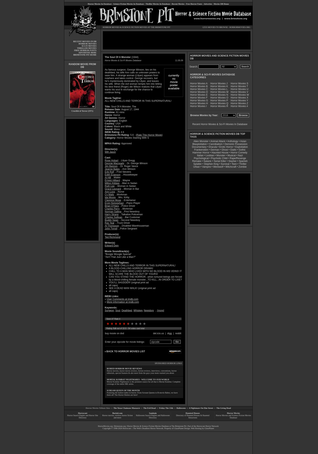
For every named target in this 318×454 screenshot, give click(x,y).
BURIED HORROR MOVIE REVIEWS (124, 368)
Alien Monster (200, 141)
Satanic (207, 161)
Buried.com (117, 413)
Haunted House (220, 152)
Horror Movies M (219, 92)
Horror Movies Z (239, 103)
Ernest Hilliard (112, 180)
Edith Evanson (112, 174)
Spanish (243, 161)
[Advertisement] (82, 180)
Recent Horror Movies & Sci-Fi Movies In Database (219, 124)
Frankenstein (201, 149)
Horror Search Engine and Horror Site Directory (82, 416)
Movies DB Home (221, 4)
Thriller (243, 164)
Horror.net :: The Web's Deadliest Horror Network (143, 428)
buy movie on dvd (114, 333)
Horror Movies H (199, 103)
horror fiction (127, 415)
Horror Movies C (199, 89)
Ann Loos (110, 191)
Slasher (232, 161)
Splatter (197, 164)
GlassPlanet (209, 428)
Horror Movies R (219, 106)
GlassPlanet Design (182, 428)
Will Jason (110, 152)
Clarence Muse (113, 200)
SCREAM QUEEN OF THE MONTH (123, 390)
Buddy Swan (111, 220)
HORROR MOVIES (111, 27)
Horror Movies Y (239, 100)
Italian (200, 155)
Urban (196, 166)
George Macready (114, 163)
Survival (225, 164)
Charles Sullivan (113, 217)
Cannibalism (215, 144)
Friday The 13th (166, 408)
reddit (178, 333)
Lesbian (210, 155)
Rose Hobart (111, 160)
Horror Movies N (219, 94)
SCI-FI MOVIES (89, 46)
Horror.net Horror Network (208, 426)
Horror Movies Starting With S (133, 137)
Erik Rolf (109, 171)
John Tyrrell (111, 228)
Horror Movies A (198, 83)
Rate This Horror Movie (149, 135)
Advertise (208, 4)
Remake (196, 161)
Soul (117, 310)
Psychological (201, 158)
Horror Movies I (198, 106)
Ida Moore (110, 197)
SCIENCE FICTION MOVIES (134, 27)
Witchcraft (231, 166)
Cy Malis (109, 194)
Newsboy (149, 310)
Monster (220, 155)
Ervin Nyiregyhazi (114, 203)
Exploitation (241, 147)
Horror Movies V (239, 92)
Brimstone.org (120, 426)
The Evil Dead (149, 408)
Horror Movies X (239, 97)
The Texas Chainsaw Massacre (126, 408)
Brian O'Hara (112, 206)
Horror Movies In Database (100, 4)
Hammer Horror (200, 152)
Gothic (242, 149)
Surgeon (109, 310)
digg (169, 333)
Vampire (206, 166)
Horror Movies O (219, 97)
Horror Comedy (239, 152)
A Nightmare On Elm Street (201, 408)
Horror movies (108, 415)
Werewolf (218, 166)
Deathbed (126, 310)
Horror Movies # (239, 106)
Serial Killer (220, 161)
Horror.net (82, 413)
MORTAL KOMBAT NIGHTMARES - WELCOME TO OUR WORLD (138, 379)
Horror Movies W (240, 94)
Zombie (242, 166)
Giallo (233, 149)
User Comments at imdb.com (122, 299)
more (160, 310)
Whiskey (137, 310)
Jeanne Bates (112, 169)
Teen (234, 164)
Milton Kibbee (112, 183)
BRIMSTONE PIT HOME (84, 55)
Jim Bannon (111, 166)
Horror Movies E (199, 94)
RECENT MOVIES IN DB (85, 41)
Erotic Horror (226, 147)
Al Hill (108, 177)
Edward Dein (112, 245)
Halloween (181, 408)
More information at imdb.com (123, 302)
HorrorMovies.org (105, 426)
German (215, 149)
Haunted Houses (193, 413)
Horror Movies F (198, 97)
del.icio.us (158, 333)
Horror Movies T (239, 86)
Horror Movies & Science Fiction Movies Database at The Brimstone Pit (156, 426)
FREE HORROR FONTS (85, 50)
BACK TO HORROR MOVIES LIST (125, 351)
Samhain (153, 413)
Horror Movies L (219, 89)
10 (144, 324)
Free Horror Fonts (194, 4)
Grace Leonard (113, 188)
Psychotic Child (219, 158)
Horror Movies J (219, 83)
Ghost (224, 149)
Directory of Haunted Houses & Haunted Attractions (192, 416)
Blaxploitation (199, 144)
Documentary (199, 147)
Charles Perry (112, 208)
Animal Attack (218, 141)
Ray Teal (109, 223)
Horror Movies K (219, 86)
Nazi (240, 155)
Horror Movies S (239, 83)
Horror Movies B (199, 86)
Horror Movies (233, 413)
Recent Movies (178, 4)
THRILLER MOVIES (87, 48)
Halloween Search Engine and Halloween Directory (153, 416)
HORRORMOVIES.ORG (239, 27)
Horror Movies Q (219, 103)
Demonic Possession (236, 144)
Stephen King (211, 164)
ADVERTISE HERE (87, 52)
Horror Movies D (199, 92)
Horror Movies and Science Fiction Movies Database (233, 416)
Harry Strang (112, 214)
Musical (232, 155)
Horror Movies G (199, 100)
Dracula (213, 147)
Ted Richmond (112, 237)
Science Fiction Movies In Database (128, 4)
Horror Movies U (239, 89)
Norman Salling (113, 211)
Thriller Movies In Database (158, 4)
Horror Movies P (219, 100)
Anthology (232, 141)
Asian (243, 141)
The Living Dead (223, 408)
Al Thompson (112, 225)
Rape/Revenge (238, 158)
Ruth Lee (110, 186)
